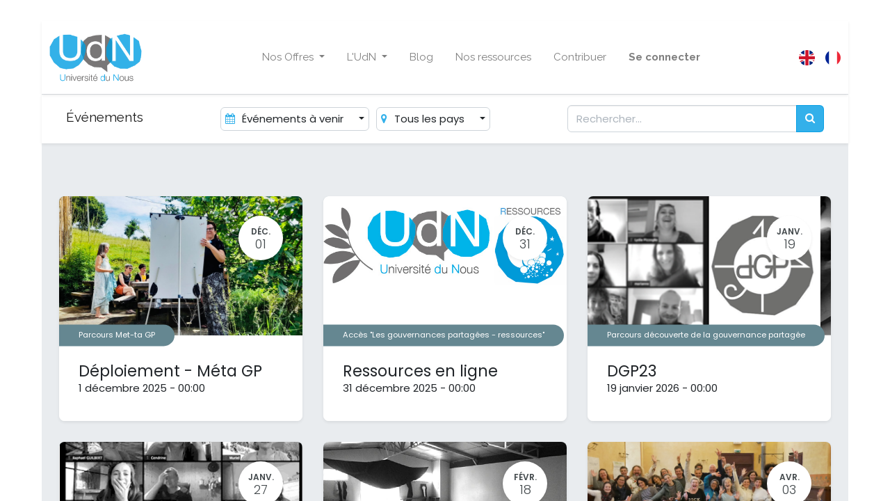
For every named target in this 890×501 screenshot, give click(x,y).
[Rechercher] (810, 118)
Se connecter (664, 57)
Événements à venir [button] (285, 118)
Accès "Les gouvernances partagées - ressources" (443, 334)
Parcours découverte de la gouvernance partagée (706, 334)
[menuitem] (421, 57)
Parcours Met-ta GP (117, 334)
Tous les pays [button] (424, 118)
